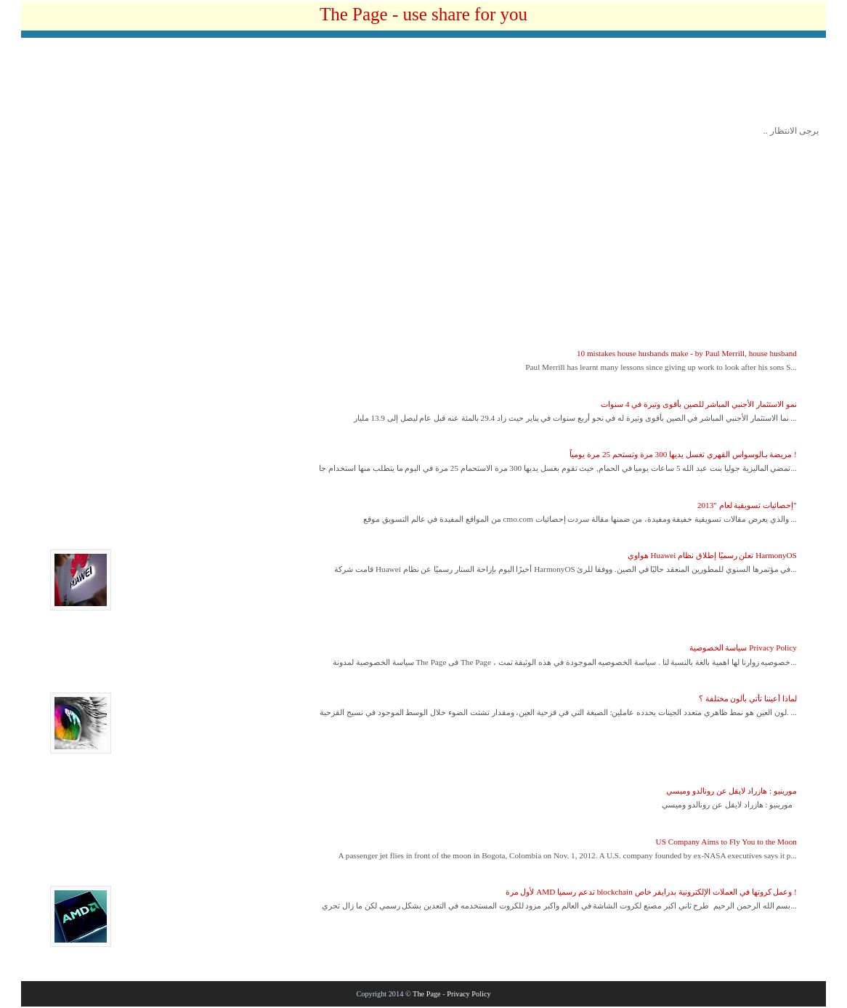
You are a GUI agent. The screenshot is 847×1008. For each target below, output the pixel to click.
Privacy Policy (468, 994)
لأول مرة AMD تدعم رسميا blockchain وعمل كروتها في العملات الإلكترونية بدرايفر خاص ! (651, 891)
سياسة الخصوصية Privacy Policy (743, 647)
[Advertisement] (423, 85)
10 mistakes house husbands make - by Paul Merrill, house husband (687, 353)
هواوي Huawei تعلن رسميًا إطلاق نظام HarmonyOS (712, 555)
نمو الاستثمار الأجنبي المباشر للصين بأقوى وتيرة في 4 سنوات (699, 404)
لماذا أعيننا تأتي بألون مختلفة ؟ (748, 698)
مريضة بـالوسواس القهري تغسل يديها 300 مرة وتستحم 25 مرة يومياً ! (683, 454)
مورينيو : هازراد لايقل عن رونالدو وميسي (731, 790)
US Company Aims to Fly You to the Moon (726, 841)
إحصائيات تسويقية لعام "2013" (747, 505)
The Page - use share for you (423, 14)
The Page (427, 994)
